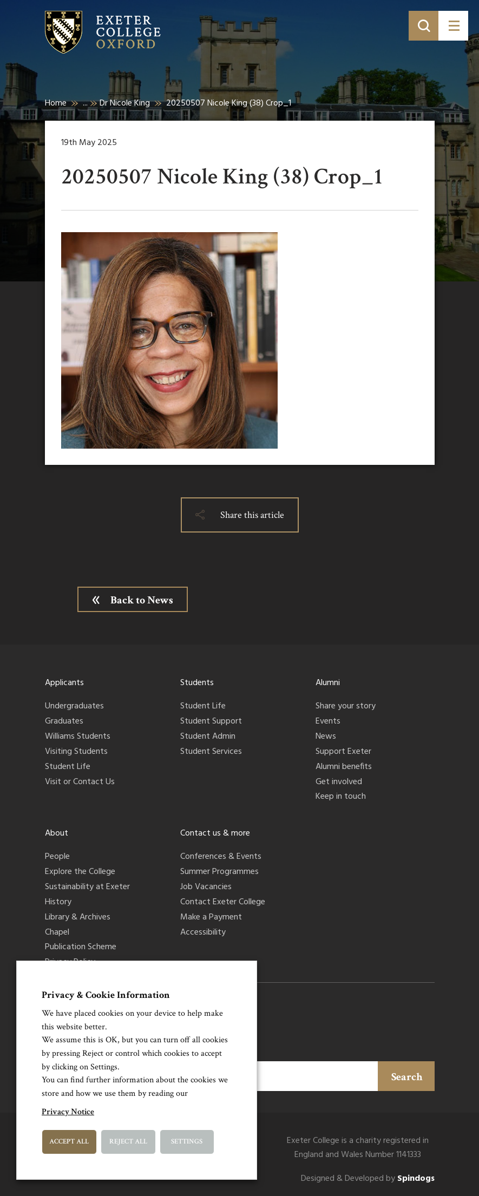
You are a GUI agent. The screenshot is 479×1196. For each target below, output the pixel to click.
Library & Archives (77, 917)
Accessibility (203, 932)
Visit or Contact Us (80, 782)
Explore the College (80, 872)
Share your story (346, 706)
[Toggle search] (423, 26)
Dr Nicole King (125, 103)
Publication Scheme (80, 947)
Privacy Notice (68, 1112)
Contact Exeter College (222, 902)
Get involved (339, 782)
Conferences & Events (220, 857)
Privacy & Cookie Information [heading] (106, 995)
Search (407, 1077)
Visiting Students (76, 752)
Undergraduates (74, 706)
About (56, 833)
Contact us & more (215, 833)
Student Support (211, 721)
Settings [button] (186, 1141)
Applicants (64, 683)
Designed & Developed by (368, 1179)
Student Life (67, 767)
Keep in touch (341, 797)
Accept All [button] (69, 1141)
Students (197, 683)
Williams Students (77, 737)
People (57, 857)
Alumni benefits (344, 767)
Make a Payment (211, 917)
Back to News (141, 600)
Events (328, 721)
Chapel (57, 932)
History (58, 902)
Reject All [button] (128, 1141)
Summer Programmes (219, 872)
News (326, 737)
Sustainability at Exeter (87, 887)
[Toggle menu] (453, 26)
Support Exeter (343, 752)
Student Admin (207, 737)
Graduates (64, 721)
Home (56, 103)
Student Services (211, 752)
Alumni (328, 683)
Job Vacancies (206, 887)
